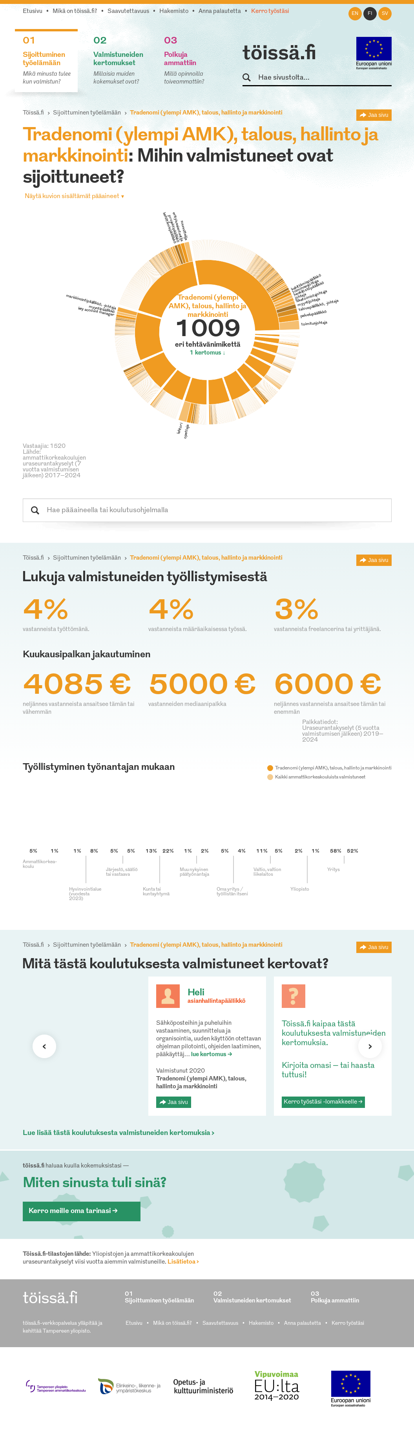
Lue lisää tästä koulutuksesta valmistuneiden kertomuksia (116, 1133)
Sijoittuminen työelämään (87, 113)
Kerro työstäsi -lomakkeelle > (323, 1102)
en (355, 13)
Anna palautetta (220, 12)
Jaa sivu (378, 115)
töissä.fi (279, 54)
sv (385, 13)
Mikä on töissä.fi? (75, 12)
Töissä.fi (33, 113)
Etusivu (32, 12)
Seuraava (44, 1046)
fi (370, 13)
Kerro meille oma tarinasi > (73, 1211)
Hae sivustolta (250, 78)
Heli (196, 993)
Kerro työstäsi (270, 12)
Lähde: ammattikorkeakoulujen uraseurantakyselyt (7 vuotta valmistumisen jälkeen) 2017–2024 (54, 464)
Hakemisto (173, 12)
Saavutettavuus (128, 12)
